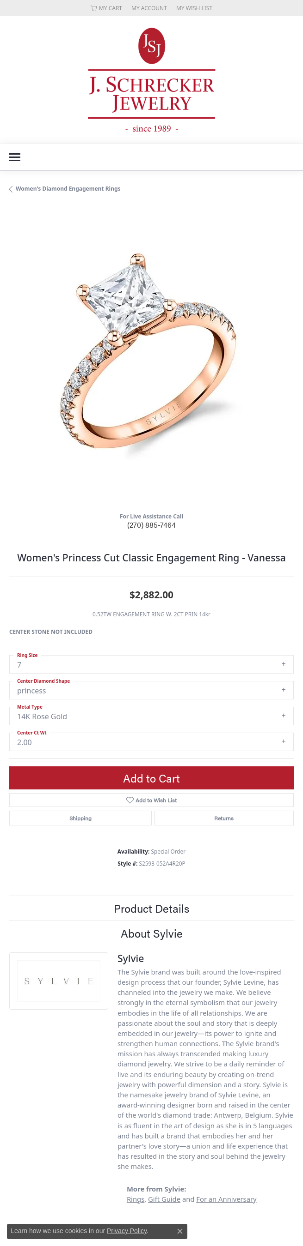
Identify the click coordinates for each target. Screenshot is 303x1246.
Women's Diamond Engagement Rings (68, 189)
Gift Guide (164, 1199)
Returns (224, 818)
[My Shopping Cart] (106, 8)
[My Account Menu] (149, 8)
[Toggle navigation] (15, 157)
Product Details (151, 908)
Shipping (80, 818)
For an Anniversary (226, 1199)
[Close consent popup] (180, 1231)
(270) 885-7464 (151, 524)
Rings (135, 1199)
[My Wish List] (194, 8)
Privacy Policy (127, 1230)
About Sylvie (152, 933)
